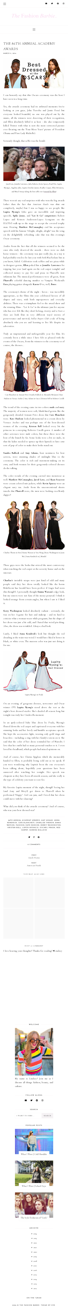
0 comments (34, 844)
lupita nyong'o (30, 827)
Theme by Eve (48, 1305)
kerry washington (51, 825)
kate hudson (32, 825)
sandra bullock (38, 830)
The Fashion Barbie (30, 1305)
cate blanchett (26, 823)
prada (52, 827)
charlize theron (45, 823)
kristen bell (14, 827)
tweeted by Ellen (50, 192)
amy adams (47, 820)
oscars (44, 827)
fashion (20, 825)
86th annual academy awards (24, 820)
